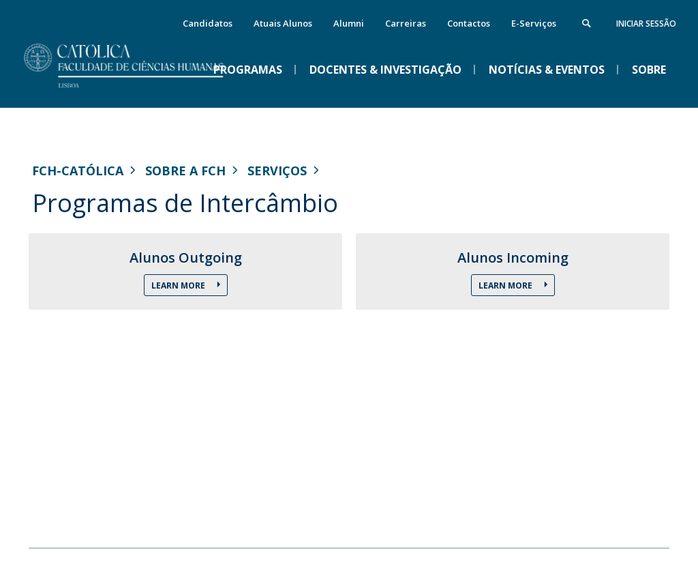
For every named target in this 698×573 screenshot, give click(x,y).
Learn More (179, 285)
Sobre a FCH (185, 170)
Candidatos (207, 23)
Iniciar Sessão (646, 23)
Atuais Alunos (283, 23)
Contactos (468, 23)
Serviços (277, 170)
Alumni (348, 23)
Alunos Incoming (512, 257)
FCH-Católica (77, 170)
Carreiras (405, 23)
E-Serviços (533, 23)
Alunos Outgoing (186, 257)
